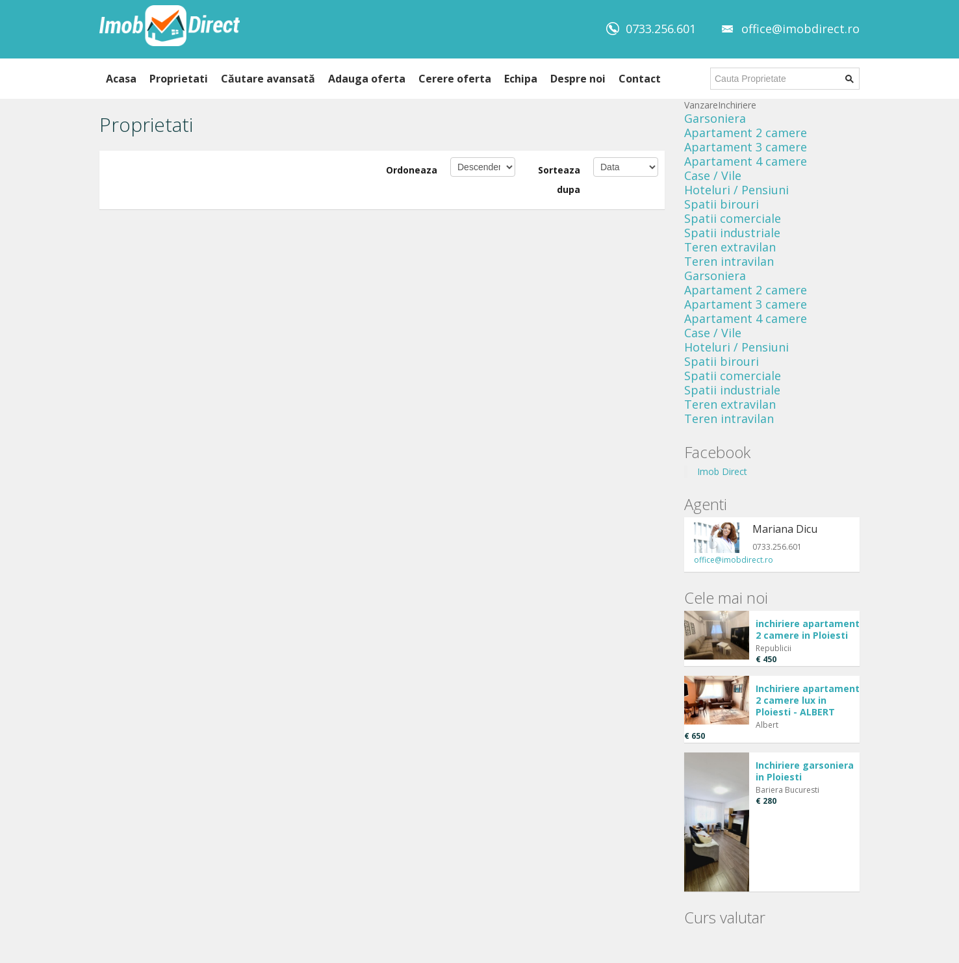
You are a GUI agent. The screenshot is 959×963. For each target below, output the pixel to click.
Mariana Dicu (784, 529)
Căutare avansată (268, 78)
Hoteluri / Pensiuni (736, 190)
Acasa (121, 78)
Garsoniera (715, 118)
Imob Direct (722, 471)
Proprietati (178, 78)
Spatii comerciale (732, 218)
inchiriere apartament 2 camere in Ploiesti (808, 629)
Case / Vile (712, 175)
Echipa (520, 78)
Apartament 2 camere (745, 132)
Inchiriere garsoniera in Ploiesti (805, 771)
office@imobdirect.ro (800, 28)
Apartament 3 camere (745, 147)
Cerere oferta (454, 78)
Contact (640, 78)
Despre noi (578, 78)
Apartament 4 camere (745, 161)
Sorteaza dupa (559, 180)
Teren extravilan (730, 247)
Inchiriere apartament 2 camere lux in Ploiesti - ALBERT (808, 700)
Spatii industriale (732, 232)
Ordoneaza (411, 170)
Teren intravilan (729, 261)
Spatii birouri (721, 204)
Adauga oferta (366, 78)
